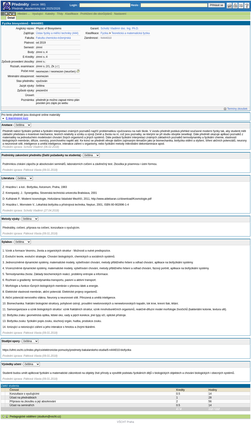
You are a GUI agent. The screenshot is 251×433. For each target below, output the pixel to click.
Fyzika (104, 33)
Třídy (60, 13)
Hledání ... (24, 13)
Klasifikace (71, 13)
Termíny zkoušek (237, 108)
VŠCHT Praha (125, 422)
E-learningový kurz (17, 118)
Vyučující (37, 13)
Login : (74, 5)
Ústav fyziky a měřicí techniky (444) (57, 33)
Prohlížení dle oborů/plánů (96, 13)
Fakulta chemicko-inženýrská (53, 37)
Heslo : (135, 5)
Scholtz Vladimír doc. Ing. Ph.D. (120, 28)
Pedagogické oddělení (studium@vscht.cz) (35, 416)
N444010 (106, 37)
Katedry (49, 13)
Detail (11, 17)
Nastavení (120, 13)
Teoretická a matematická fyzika (130, 33)
